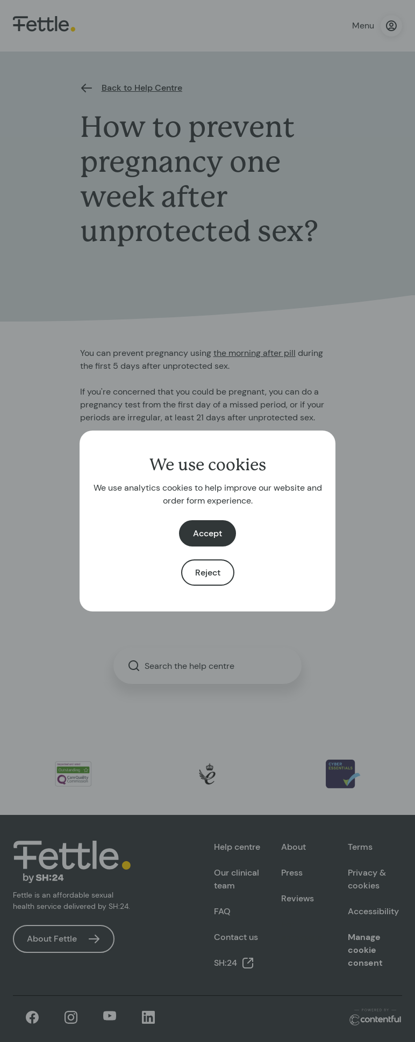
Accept (207, 533)
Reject (207, 572)
